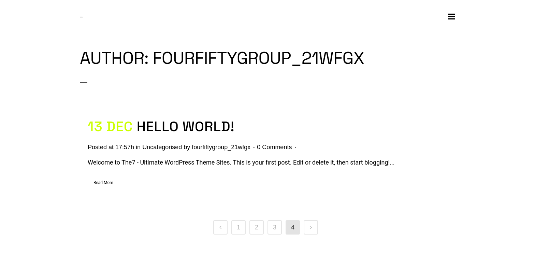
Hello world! (186, 126)
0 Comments (274, 147)
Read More (103, 182)
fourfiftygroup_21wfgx (221, 147)
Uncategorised (162, 147)
